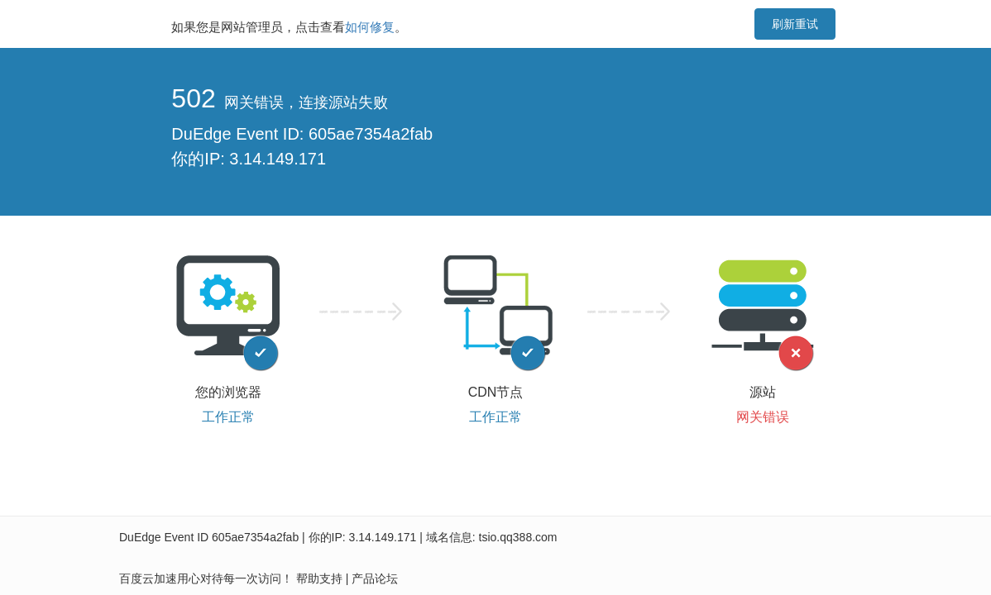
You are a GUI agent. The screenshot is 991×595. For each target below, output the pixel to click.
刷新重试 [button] (795, 24)
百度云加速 (148, 578)
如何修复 (370, 27)
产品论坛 (375, 578)
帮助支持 (319, 578)
